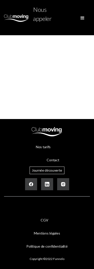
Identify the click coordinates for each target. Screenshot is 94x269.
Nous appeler (42, 14)
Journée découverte (47, 170)
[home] (16, 18)
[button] (82, 18)
